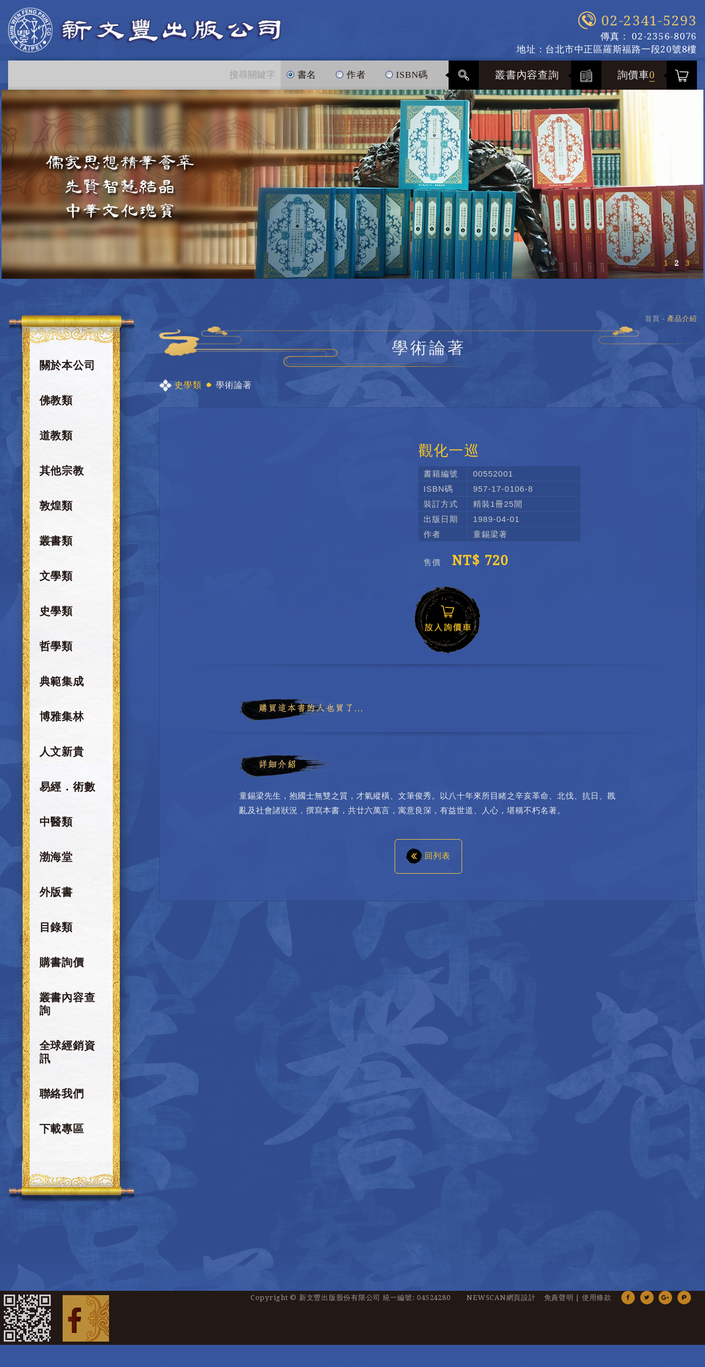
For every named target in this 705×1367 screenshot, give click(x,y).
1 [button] (665, 269)
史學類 (56, 617)
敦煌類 (56, 511)
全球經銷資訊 (67, 1058)
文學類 (56, 581)
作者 (350, 76)
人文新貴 (61, 757)
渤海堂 (56, 862)
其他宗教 (61, 476)
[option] (352, 190)
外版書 (56, 898)
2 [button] (676, 269)
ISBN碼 (406, 76)
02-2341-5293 (649, 20)
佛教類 (56, 406)
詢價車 (636, 80)
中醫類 (56, 827)
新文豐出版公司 (164, 33)
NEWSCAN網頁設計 (500, 1303)
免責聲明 (559, 1303)
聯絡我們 (61, 1099)
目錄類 (56, 933)
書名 (301, 76)
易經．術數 (67, 792)
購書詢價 (61, 968)
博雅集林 (61, 722)
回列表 (428, 861)
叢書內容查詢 (527, 80)
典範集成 (61, 687)
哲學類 (56, 652)
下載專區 (61, 1134)
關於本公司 (67, 371)
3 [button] (687, 269)
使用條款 (597, 1303)
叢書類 (56, 546)
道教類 (56, 441)
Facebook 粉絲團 (86, 1324)
